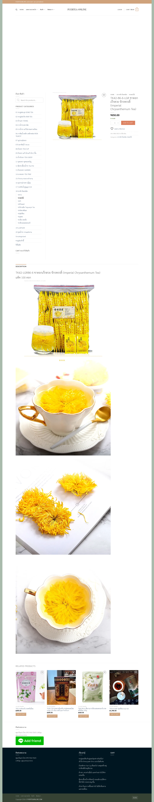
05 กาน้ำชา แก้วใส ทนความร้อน (26, 129)
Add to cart (128, 123)
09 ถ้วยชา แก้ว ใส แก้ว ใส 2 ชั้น (26, 153)
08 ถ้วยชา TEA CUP (22, 149)
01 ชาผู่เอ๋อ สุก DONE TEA (24, 112)
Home (22, 9)
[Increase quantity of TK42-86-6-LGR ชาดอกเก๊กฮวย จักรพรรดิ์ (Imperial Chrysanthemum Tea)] (118, 123)
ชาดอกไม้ (132, 94)
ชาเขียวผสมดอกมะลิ (24, 223)
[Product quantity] (115, 123)
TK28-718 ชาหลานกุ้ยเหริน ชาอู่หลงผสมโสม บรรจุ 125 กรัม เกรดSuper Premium (60, 709)
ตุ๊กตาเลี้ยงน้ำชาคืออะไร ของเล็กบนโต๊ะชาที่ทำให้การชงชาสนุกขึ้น (92, 780)
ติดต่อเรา (51, 9)
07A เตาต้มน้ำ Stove (22, 144)
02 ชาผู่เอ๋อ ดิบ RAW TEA (24, 116)
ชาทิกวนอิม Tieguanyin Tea (26, 207)
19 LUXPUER (20, 228)
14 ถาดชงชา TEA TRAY (23, 174)
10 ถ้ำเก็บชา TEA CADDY (24, 157)
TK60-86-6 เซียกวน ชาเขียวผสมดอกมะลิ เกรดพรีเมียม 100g (92, 709)
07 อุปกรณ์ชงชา (21, 140)
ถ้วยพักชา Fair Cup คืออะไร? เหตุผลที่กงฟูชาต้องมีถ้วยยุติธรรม (93, 766)
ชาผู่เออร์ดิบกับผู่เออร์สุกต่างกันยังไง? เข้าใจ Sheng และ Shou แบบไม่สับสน (91, 759)
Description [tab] (20, 266)
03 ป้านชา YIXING (22, 121)
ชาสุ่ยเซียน (21, 213)
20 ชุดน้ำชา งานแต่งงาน (24, 232)
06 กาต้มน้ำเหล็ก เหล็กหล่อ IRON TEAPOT (27, 134)
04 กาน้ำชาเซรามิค (22, 125)
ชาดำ (19, 201)
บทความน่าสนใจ (32, 9)
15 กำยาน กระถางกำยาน (24, 178)
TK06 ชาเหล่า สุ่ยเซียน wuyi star (119, 708)
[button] (120, 9)
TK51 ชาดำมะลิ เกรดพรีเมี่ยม (24, 708)
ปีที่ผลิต (18, 245)
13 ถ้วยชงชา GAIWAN (23, 170)
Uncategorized (21, 236)
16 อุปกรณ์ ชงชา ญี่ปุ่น (23, 183)
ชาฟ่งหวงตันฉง (22, 210)
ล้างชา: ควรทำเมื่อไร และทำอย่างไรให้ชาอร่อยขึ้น (92, 773)
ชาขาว (20, 195)
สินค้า (42, 9)
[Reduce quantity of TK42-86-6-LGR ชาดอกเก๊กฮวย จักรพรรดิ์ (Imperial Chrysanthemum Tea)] (111, 123)
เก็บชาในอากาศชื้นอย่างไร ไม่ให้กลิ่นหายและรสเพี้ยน (92, 787)
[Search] (16, 9)
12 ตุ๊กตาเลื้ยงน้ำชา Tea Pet (25, 166)
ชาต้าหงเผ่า (21, 204)
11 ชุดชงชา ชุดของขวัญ (23, 161)
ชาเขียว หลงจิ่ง (22, 220)
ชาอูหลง (20, 217)
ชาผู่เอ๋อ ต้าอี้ (20, 240)
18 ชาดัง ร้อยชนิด (121, 94)
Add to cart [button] (21, 714)
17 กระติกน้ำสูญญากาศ (24, 187)
